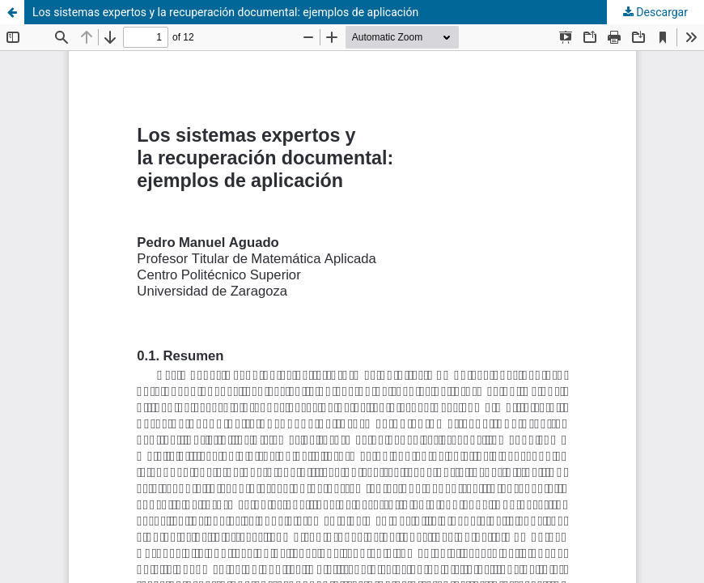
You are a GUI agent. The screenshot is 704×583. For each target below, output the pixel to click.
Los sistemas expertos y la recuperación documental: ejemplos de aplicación (225, 12)
